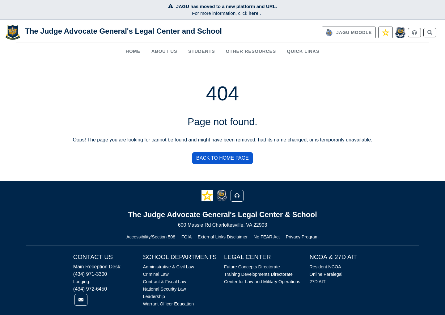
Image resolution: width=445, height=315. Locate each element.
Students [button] (201, 51)
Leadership (154, 296)
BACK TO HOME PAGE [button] (222, 158)
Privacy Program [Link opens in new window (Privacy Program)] (302, 236)
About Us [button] (164, 51)
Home (132, 51)
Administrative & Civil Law (168, 266)
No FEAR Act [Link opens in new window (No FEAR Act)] (267, 236)
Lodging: (81, 281)
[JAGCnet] (400, 32)
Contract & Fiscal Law (164, 281)
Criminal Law (156, 274)
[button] (207, 195)
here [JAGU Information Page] (254, 13)
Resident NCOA (325, 266)
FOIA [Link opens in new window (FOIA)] (186, 236)
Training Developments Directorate (258, 274)
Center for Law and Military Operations (262, 281)
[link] (348, 32)
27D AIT (317, 281)
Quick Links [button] (303, 51)
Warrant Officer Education (168, 303)
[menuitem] (133, 51)
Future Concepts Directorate (252, 266)
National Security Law (164, 289)
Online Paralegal (325, 274)
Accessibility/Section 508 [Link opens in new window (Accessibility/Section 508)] (150, 236)
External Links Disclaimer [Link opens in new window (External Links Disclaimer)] (223, 236)
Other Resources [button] (251, 51)
